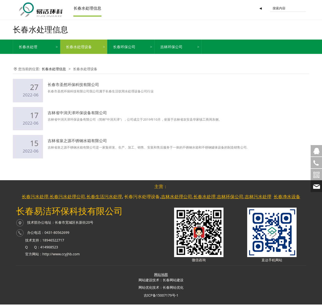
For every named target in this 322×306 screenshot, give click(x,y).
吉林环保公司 (171, 49)
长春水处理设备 (79, 49)
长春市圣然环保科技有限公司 (73, 87)
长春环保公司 (124, 49)
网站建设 (145, 281)
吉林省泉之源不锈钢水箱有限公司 (77, 143)
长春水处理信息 (92, 8)
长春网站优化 (173, 289)
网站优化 (145, 289)
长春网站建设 (173, 281)
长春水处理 (28, 49)
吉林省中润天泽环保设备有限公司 (77, 115)
